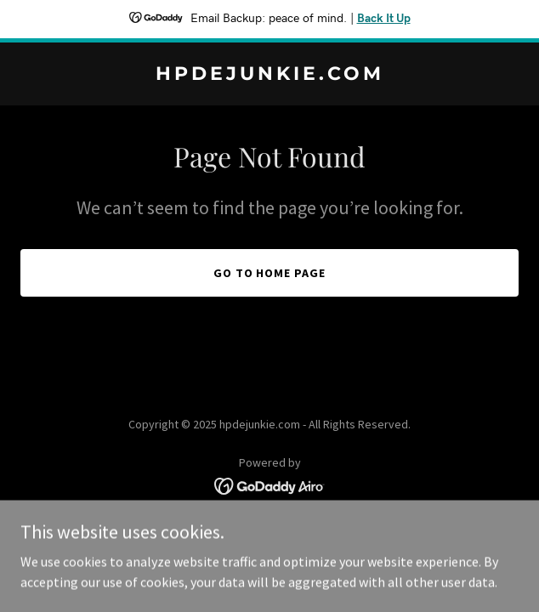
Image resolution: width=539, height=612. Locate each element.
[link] (269, 74)
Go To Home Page (269, 272)
